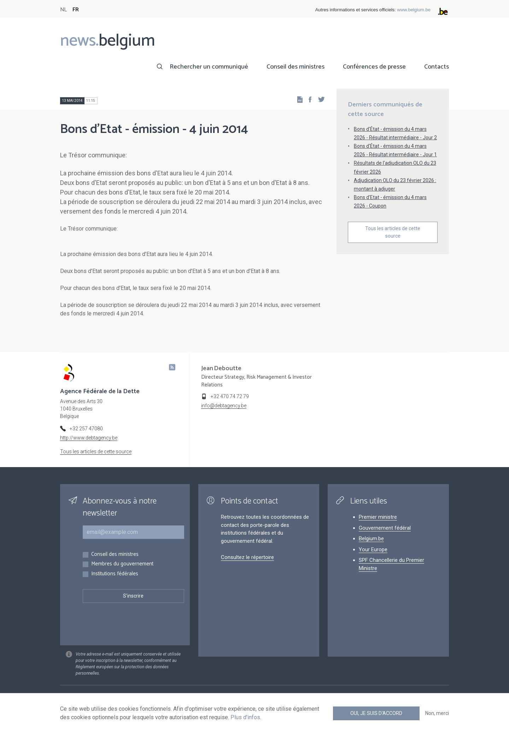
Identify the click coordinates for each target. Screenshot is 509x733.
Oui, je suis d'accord (376, 713)
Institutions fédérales (114, 574)
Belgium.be (371, 538)
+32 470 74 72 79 (230, 396)
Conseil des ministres (295, 67)
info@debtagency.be (223, 405)
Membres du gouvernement (122, 564)
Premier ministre (378, 517)
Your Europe (373, 549)
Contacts (436, 67)
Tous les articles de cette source (392, 232)
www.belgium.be (414, 9)
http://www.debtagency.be (88, 438)
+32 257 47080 (86, 428)
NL (63, 9)
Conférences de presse (374, 67)
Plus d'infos (245, 717)
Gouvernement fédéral (385, 528)
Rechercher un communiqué (209, 67)
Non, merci (437, 713)
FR (75, 9)
